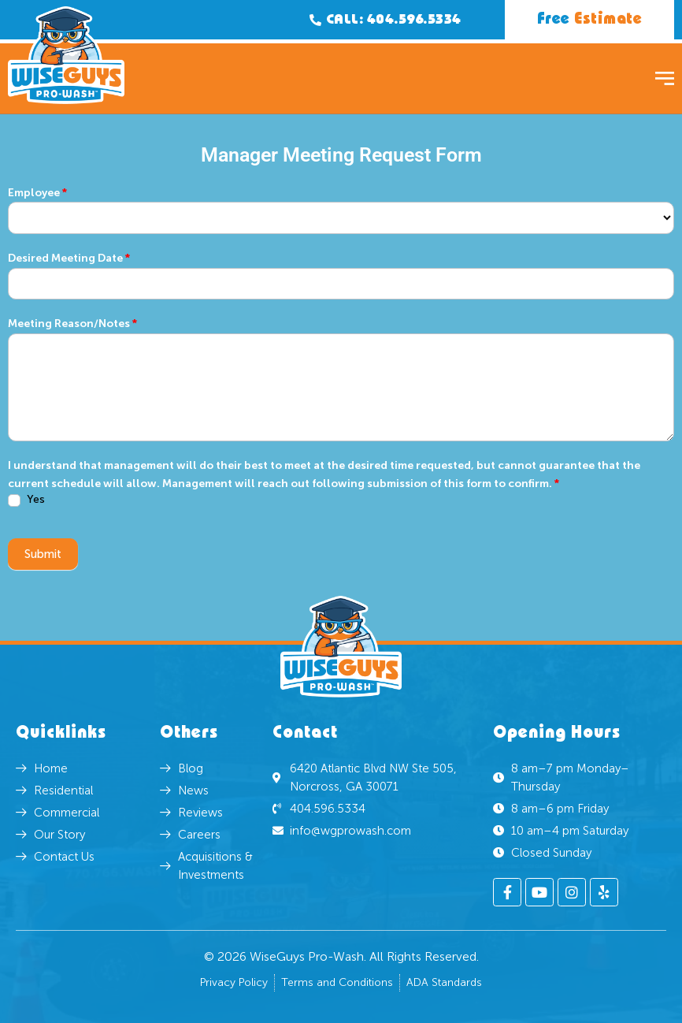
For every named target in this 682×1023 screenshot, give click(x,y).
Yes (26, 500)
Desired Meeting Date (69, 258)
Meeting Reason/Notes (72, 323)
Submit (42, 554)
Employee (37, 192)
